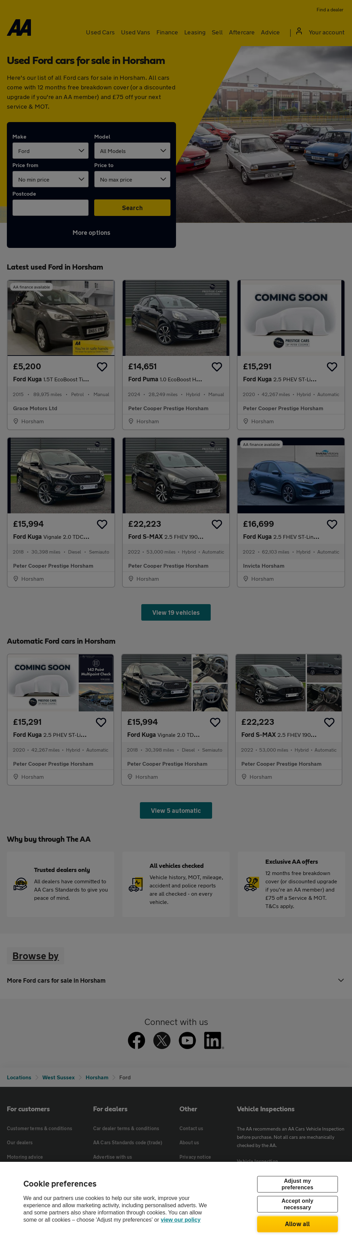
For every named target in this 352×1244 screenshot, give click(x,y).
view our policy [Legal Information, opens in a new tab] (181, 1220)
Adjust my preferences (297, 1184)
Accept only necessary (297, 1204)
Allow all (297, 1223)
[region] (176, 1203)
